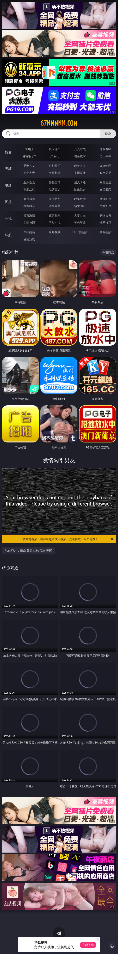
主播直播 (80, 173)
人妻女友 (80, 215)
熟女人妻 (29, 173)
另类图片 (105, 206)
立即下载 (88, 945)
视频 (8, 168)
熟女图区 (80, 206)
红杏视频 (105, 232)
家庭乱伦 (54, 215)
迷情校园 (29, 222)
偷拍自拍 (54, 182)
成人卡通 (80, 182)
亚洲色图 (54, 199)
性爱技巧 (105, 222)
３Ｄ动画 (105, 166)
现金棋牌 (80, 156)
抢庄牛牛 (105, 156)
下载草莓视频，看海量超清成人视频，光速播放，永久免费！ (67, 539)
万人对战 (80, 149)
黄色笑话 (80, 222)
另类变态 (105, 189)
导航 (8, 235)
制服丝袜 (29, 189)
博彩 (8, 152)
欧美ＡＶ (80, 166)
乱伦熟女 (80, 189)
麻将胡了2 (29, 156)
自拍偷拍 (54, 166)
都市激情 (29, 215)
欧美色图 (80, 199)
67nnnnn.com (58, 123)
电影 (8, 185)
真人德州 (54, 149)
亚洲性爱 (29, 182)
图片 (8, 202)
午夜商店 (29, 232)
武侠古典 (105, 215)
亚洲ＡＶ (29, 166)
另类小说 (54, 222)
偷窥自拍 (29, 199)
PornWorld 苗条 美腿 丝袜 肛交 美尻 (28, 550)
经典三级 (54, 189)
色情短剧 (29, 239)
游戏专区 (105, 149)
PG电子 (29, 149)
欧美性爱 (105, 182)
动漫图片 (105, 199)
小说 (8, 218)
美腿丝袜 (29, 206)
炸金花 (54, 156)
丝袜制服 (54, 173)
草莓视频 (54, 232)
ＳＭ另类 (105, 173)
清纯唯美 (54, 206)
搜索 (108, 134)
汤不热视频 (80, 232)
